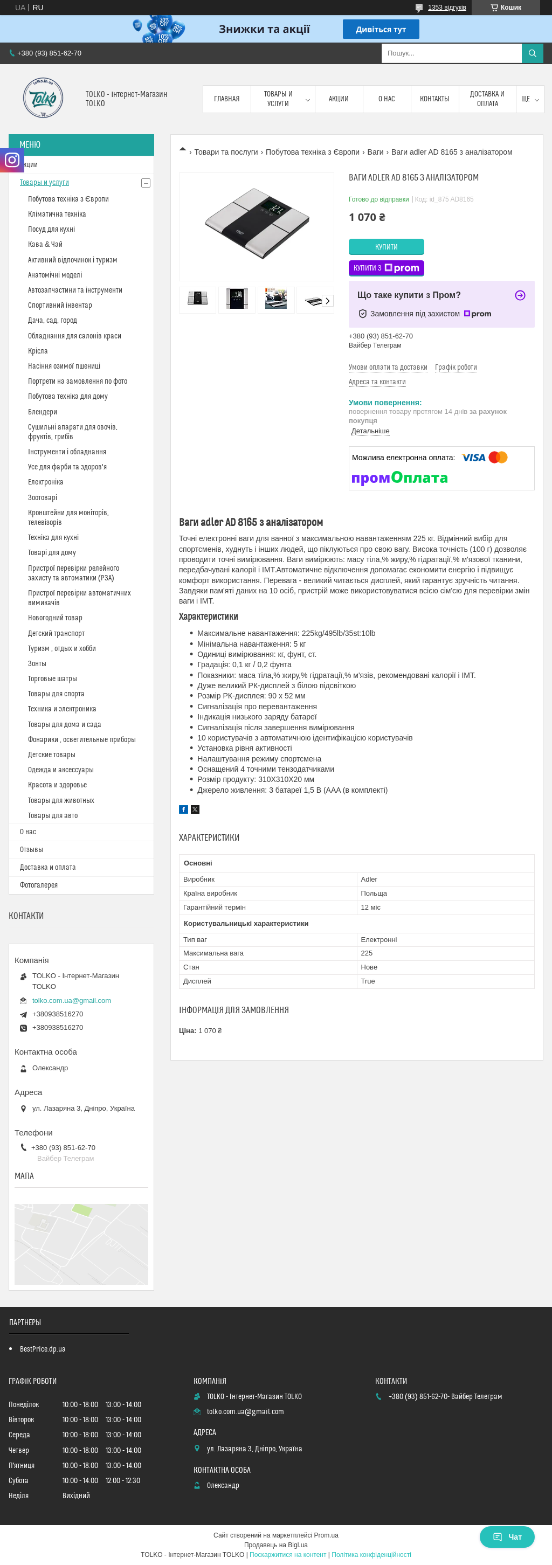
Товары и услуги (278, 99)
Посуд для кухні (51, 229)
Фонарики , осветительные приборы (82, 740)
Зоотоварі (42, 498)
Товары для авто (53, 816)
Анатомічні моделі (55, 275)
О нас (386, 99)
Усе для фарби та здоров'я (67, 467)
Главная (227, 99)
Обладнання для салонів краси (74, 336)
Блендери (42, 412)
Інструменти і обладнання (67, 452)
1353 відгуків (447, 7)
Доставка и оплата (487, 99)
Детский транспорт (56, 633)
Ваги (376, 152)
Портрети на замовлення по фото (77, 381)
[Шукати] (532, 53)
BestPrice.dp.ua (43, 1349)
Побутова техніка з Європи (313, 152)
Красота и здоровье (57, 785)
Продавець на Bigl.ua (276, 1545)
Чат (507, 1537)
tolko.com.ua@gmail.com (71, 1000)
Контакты (435, 99)
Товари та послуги (226, 152)
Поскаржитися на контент (288, 1555)
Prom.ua (326, 1535)
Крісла (38, 351)
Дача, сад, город (52, 320)
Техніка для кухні (53, 538)
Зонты (37, 664)
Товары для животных (61, 801)
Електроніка (46, 482)
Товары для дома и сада (64, 725)
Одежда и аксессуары (61, 770)
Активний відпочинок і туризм (73, 260)
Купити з (386, 268)
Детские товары (51, 755)
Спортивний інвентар (60, 305)
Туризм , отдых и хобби (62, 649)
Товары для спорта (56, 694)
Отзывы (31, 850)
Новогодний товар (55, 618)
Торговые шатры (52, 679)
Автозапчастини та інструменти (75, 290)
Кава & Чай (45, 244)
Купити (386, 247)
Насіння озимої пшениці (64, 366)
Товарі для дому (52, 553)
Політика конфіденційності (371, 1555)
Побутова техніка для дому (68, 396)
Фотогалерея (39, 885)
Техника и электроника (62, 709)
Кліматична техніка (57, 214)
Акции (339, 99)
